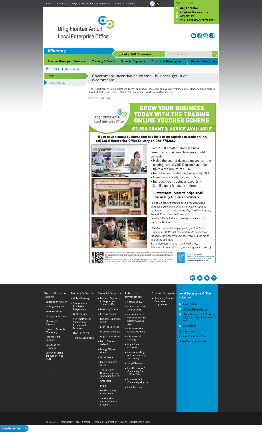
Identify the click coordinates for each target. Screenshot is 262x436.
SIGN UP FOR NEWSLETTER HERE (197, 20)
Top (214, 278)
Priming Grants (108, 314)
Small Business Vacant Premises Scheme (108, 401)
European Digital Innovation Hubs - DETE (55, 355)
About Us (62, 3)
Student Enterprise (203, 61)
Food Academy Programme (108, 392)
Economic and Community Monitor (137, 380)
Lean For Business (109, 327)
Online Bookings (81, 298)
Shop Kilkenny (134, 363)
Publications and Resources (96, 3)
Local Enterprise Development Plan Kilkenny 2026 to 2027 (136, 319)
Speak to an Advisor (56, 301)
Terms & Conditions (83, 337)
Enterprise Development (167, 61)
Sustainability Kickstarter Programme (80, 306)
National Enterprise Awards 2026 (137, 308)
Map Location (189, 8)
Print (192, 278)
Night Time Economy (133, 346)
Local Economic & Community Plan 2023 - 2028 (136, 371)
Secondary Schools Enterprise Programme (164, 301)
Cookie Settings (12, 428)
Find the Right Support (53, 338)
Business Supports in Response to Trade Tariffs (110, 301)
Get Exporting (80, 314)
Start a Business (54, 311)
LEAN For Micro (81, 333)
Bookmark (207, 278)
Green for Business (110, 331)
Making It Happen (55, 306)
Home (49, 3)
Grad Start (105, 381)
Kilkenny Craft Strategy (134, 338)
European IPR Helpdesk (53, 346)
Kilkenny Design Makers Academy (136, 330)
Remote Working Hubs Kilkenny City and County (136, 355)
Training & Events (103, 61)
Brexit (103, 385)
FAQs (74, 3)
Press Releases (70, 69)
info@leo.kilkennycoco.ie (194, 12)
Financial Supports (133, 61)
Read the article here (99, 98)
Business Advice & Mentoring (55, 331)
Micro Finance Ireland (107, 343)
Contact (130, 3)
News (118, 3)
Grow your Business (56, 316)
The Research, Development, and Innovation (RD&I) (109, 373)
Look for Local (134, 387)
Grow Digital (106, 357)
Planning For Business (52, 323)
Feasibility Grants (109, 309)
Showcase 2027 (135, 301)
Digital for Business (110, 336)
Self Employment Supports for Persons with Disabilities (82, 324)
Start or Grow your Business (66, 61)
